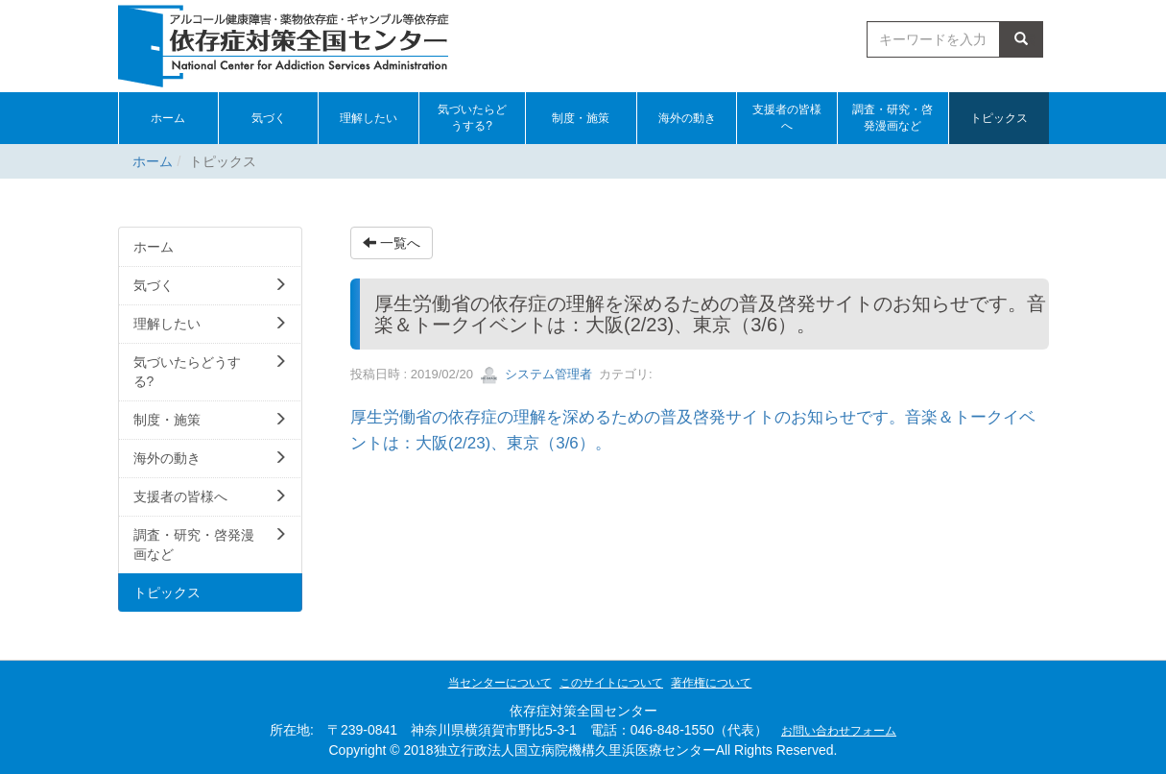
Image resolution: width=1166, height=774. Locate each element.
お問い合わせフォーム (838, 731)
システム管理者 (536, 374)
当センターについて (500, 682)
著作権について (711, 682)
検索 (1021, 39)
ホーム (152, 161)
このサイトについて (611, 682)
